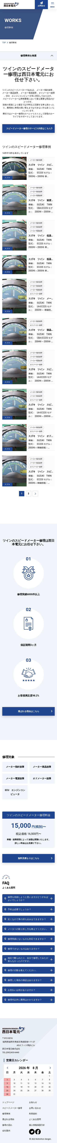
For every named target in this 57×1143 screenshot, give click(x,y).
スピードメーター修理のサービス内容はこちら (28, 128)
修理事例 (6, 1114)
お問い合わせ (35, 1108)
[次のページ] (35, 493)
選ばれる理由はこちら (28, 711)
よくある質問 (35, 1119)
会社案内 (6, 1131)
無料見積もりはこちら (28, 858)
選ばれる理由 (8, 1119)
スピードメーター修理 (12, 1108)
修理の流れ (7, 1125)
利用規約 (33, 1114)
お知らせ (33, 1102)
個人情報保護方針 (37, 1125)
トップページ (8, 1102)
